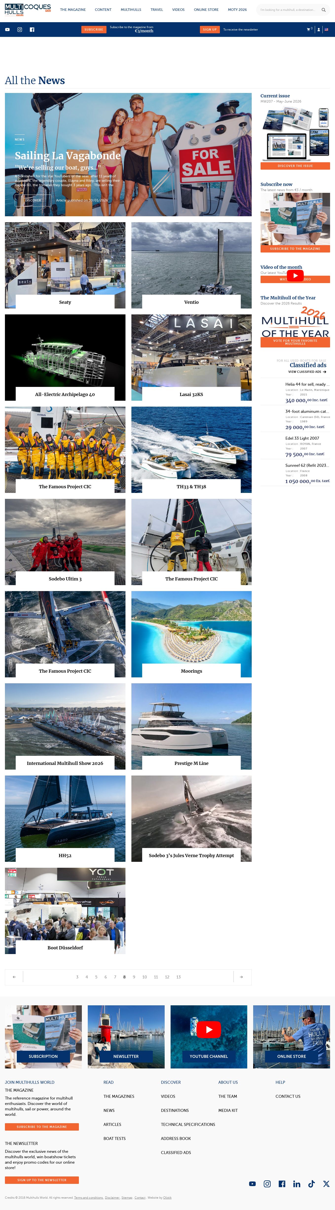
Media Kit (228, 1110)
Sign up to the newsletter (42, 1180)
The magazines (119, 1096)
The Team (227, 1096)
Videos (178, 10)
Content (103, 10)
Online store (206, 10)
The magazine (73, 10)
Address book (176, 1139)
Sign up (210, 29)
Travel (157, 10)
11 (156, 977)
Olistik (167, 1197)
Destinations (175, 1110)
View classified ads (307, 372)
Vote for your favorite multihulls (295, 342)
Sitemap (127, 1197)
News (109, 1110)
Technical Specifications (188, 1124)
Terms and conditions (89, 1197)
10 (144, 977)
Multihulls (131, 10)
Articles (112, 1124)
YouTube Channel (209, 1036)
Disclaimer (112, 1197)
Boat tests (115, 1139)
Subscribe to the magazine (295, 249)
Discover (33, 200)
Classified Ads (176, 1153)
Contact (140, 1197)
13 (178, 977)
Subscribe (94, 29)
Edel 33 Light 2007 (302, 438)
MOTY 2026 (237, 10)
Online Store (291, 1036)
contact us (288, 1096)
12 (167, 977)
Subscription (43, 1036)
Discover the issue (295, 166)
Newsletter (126, 1036)
